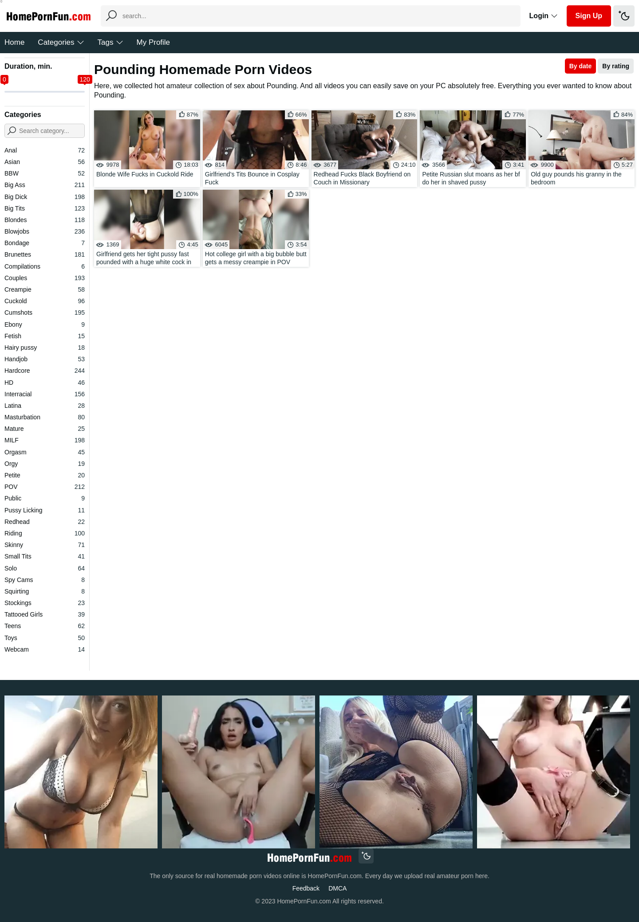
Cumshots (44, 312)
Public (44, 498)
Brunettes (44, 254)
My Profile (153, 42)
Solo (44, 568)
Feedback (306, 888)
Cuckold (44, 301)
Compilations (44, 266)
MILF (44, 440)
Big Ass (44, 185)
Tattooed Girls (44, 614)
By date (580, 66)
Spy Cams (44, 580)
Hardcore (44, 371)
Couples (44, 278)
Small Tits (44, 556)
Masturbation (44, 417)
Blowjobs (44, 231)
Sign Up (589, 16)
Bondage (44, 243)
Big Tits (44, 208)
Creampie (44, 289)
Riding (44, 533)
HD (44, 383)
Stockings (44, 603)
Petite (44, 475)
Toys (44, 638)
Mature (44, 429)
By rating (615, 66)
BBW (44, 173)
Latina (44, 406)
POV (44, 487)
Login (543, 16)
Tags (110, 42)
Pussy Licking (44, 510)
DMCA (337, 888)
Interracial (44, 394)
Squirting (44, 591)
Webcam (44, 649)
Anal (44, 150)
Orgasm (44, 452)
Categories (61, 42)
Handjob (44, 359)
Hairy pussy (44, 348)
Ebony (44, 324)
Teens (44, 626)
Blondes (44, 220)
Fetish (44, 336)
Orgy (44, 464)
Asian (44, 162)
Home (14, 42)
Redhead (44, 522)
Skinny (44, 545)
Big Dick (44, 197)
